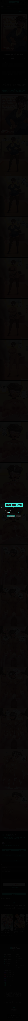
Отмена (18, 516)
